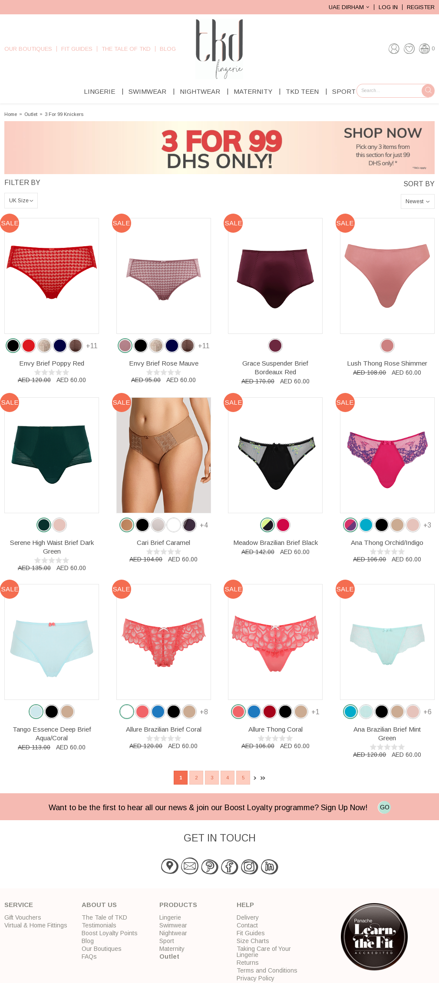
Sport (344, 91)
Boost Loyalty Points (110, 933)
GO (384, 807)
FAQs (89, 956)
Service (18, 904)
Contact (247, 925)
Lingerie (99, 91)
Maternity (253, 91)
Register (421, 7)
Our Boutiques (28, 49)
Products (178, 904)
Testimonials (99, 925)
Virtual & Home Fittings (35, 925)
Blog (168, 49)
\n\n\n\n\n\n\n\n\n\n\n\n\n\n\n (21, 200)
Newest (414, 201)
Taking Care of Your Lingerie (264, 951)
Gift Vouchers (22, 917)
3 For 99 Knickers (64, 114)
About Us (99, 904)
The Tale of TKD (126, 49)
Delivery (248, 917)
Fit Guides (76, 49)
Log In (388, 7)
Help (245, 904)
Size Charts (253, 940)
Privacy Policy (255, 978)
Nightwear (200, 91)
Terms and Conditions (267, 970)
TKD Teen (302, 91)
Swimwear (147, 91)
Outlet (30, 114)
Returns (248, 962)
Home (10, 114)
